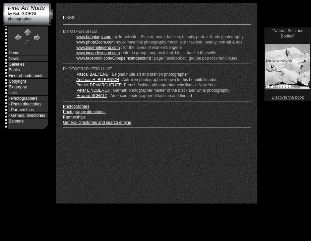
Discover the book (287, 97)
